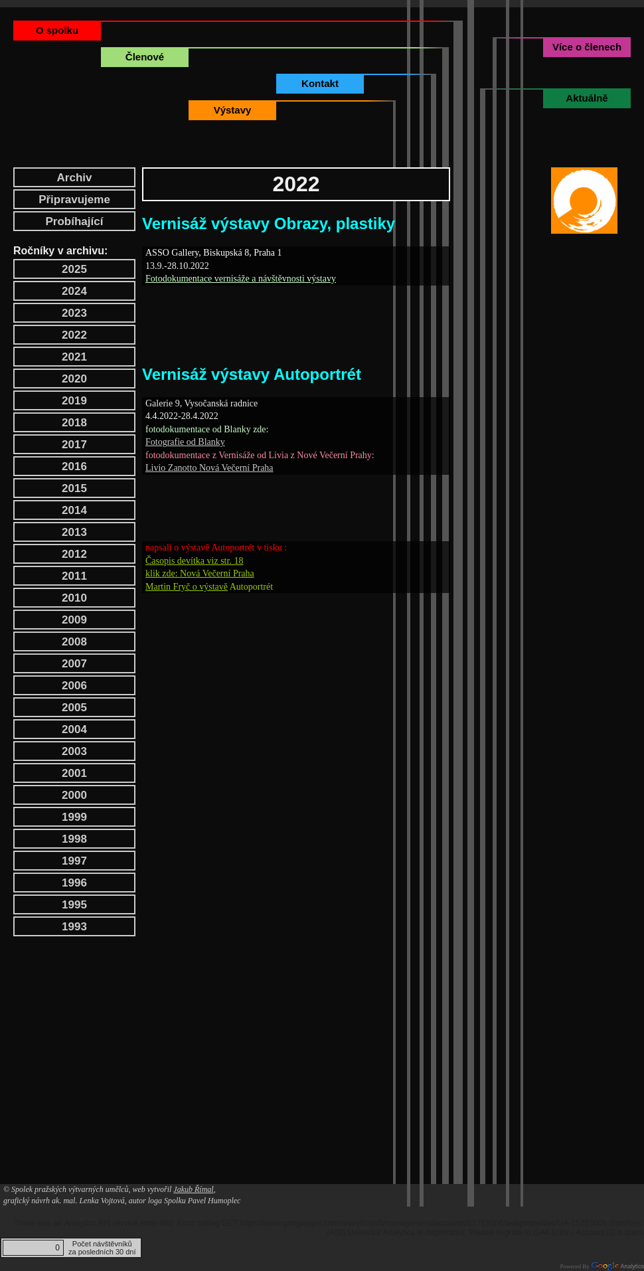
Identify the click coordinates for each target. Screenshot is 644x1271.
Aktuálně (586, 98)
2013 (74, 532)
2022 (74, 335)
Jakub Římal (193, 1189)
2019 (74, 400)
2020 (74, 379)
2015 (74, 488)
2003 (74, 751)
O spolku (57, 30)
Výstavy (233, 110)
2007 (74, 663)
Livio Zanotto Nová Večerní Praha (209, 468)
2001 (74, 773)
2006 (74, 685)
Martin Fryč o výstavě (186, 587)
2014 (74, 510)
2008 (74, 642)
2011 (74, 576)
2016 (74, 466)
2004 (74, 729)
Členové (144, 56)
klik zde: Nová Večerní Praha (199, 573)
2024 (74, 291)
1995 (74, 904)
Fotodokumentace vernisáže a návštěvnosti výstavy (240, 279)
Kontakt (320, 83)
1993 (74, 926)
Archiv (74, 177)
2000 (74, 795)
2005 (74, 707)
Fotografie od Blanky (185, 442)
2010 (74, 598)
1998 (74, 839)
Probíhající (75, 221)
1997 (74, 861)
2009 (74, 620)
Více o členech (586, 46)
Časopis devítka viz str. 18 (194, 561)
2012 (74, 554)
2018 (74, 422)
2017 (74, 444)
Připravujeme (74, 199)
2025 (74, 269)
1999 (74, 817)
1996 (74, 883)
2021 (74, 357)
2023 (74, 313)
